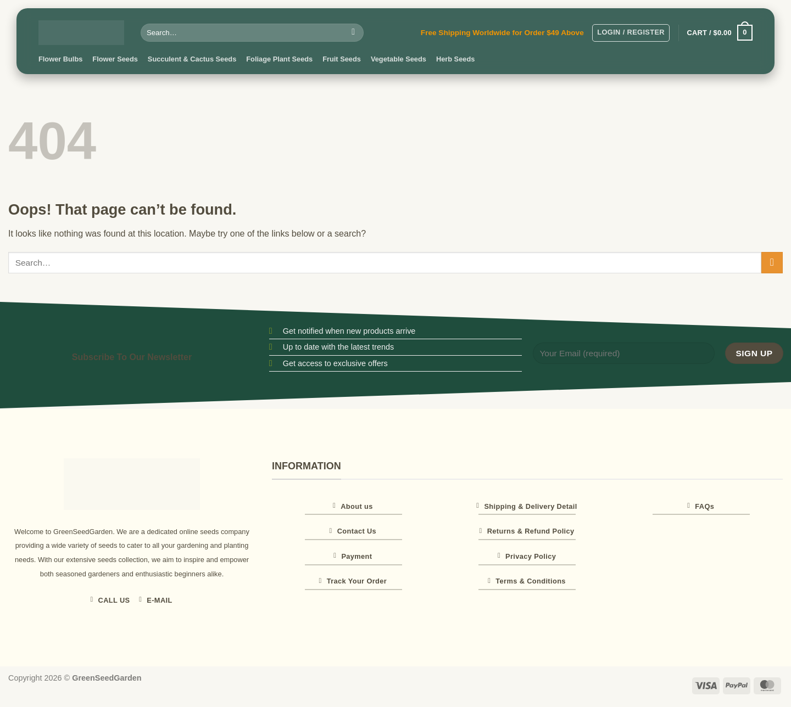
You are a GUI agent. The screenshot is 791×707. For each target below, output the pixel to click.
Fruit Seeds (341, 59)
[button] (631, 33)
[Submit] (353, 33)
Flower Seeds (115, 59)
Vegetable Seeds (398, 59)
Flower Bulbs (60, 59)
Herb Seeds (455, 59)
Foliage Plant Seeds (279, 59)
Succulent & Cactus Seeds (192, 59)
